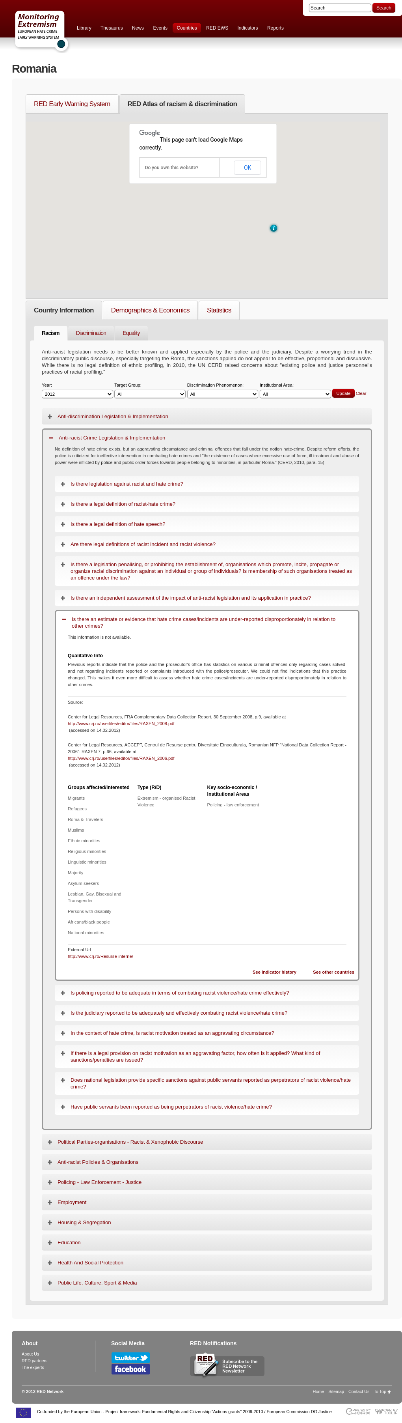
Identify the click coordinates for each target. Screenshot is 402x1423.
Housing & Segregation (84, 1222)
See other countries (333, 972)
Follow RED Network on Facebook (131, 1369)
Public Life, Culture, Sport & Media (97, 1283)
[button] (273, 228)
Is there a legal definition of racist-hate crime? (123, 504)
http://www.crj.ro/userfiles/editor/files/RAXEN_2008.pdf (121, 723)
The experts (33, 1367)
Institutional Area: (295, 390)
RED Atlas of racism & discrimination (182, 104)
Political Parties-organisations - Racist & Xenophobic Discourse (130, 1142)
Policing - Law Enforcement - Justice (99, 1182)
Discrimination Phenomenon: (223, 390)
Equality (131, 333)
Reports (275, 28)
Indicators (248, 28)
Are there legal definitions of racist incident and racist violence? (143, 544)
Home (318, 1391)
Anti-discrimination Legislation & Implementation (113, 416)
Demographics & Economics (150, 310)
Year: (77, 390)
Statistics (219, 310)
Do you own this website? (172, 167)
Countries (187, 28)
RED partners (34, 1360)
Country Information (64, 310)
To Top (380, 1391)
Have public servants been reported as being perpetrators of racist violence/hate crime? (171, 1107)
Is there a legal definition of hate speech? (118, 524)
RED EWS (217, 28)
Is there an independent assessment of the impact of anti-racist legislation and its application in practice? (191, 598)
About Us (30, 1354)
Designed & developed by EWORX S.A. (358, 1411)
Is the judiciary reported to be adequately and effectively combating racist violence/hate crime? (179, 1013)
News (138, 28)
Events (160, 28)
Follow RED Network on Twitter (131, 1357)
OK (247, 168)
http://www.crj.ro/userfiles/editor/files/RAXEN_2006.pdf (121, 758)
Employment (72, 1202)
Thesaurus (111, 28)
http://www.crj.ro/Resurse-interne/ (100, 956)
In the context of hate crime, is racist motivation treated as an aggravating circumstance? (172, 1033)
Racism (51, 333)
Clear (361, 393)
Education (69, 1242)
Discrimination (91, 333)
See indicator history (274, 972)
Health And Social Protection (90, 1263)
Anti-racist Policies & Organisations (98, 1162)
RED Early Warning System (72, 104)
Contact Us (358, 1391)
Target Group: (150, 390)
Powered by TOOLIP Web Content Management (388, 1411)
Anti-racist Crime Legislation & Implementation (112, 438)
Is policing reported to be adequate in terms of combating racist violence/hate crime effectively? (180, 993)
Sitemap (336, 1391)
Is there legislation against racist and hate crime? (127, 484)
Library (84, 28)
